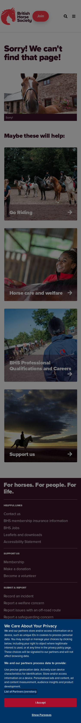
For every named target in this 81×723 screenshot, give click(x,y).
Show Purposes (41, 715)
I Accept (40, 703)
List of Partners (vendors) (20, 692)
